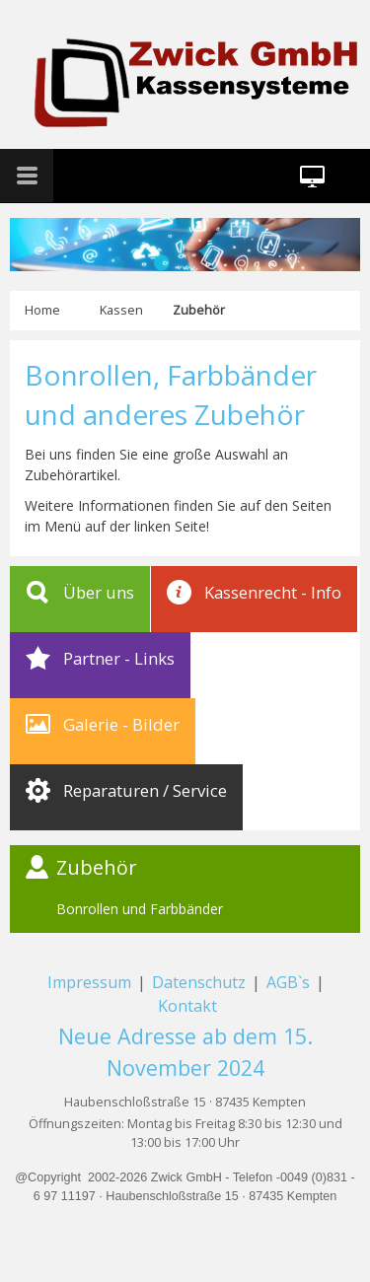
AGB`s (290, 982)
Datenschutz (199, 982)
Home (42, 310)
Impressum (89, 982)
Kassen (121, 310)
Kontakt (187, 1006)
